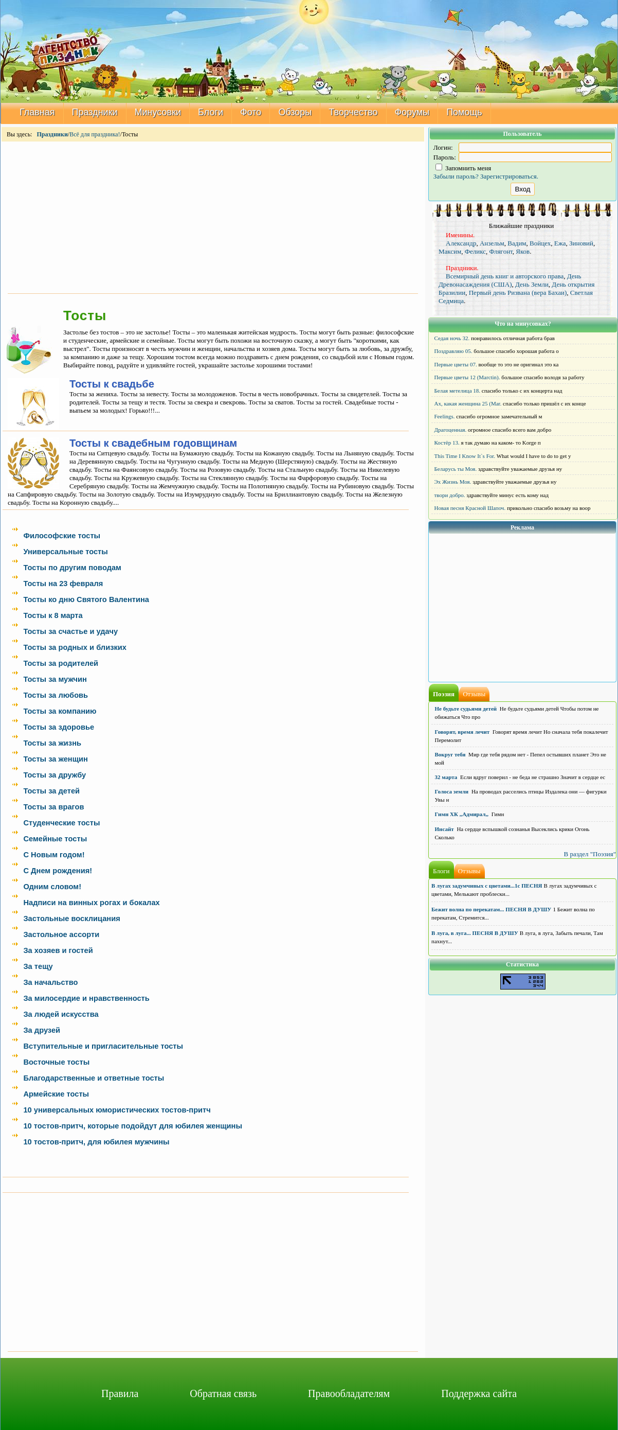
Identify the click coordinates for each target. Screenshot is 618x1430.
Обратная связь (223, 1393)
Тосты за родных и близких (74, 647)
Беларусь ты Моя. (455, 469)
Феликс (475, 251)
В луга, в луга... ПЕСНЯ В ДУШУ (474, 933)
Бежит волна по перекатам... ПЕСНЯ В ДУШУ (491, 909)
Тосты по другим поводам (72, 567)
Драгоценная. (450, 430)
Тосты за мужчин (54, 679)
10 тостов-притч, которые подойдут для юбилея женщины (132, 1126)
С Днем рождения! (57, 871)
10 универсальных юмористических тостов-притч (116, 1110)
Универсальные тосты (65, 552)
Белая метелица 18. (457, 390)
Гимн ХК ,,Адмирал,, (461, 814)
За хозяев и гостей (58, 950)
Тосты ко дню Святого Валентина (86, 599)
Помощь (464, 112)
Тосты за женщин (55, 759)
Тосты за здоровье (58, 727)
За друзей (41, 1030)
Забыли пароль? (456, 176)
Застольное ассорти (61, 934)
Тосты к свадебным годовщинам (153, 443)
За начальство (50, 982)
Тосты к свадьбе (111, 384)
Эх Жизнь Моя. (452, 482)
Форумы (412, 112)
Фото (250, 112)
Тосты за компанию (59, 711)
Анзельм (492, 243)
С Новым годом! (53, 855)
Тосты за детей (51, 791)
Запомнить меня (463, 168)
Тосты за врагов (53, 807)
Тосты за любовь (55, 695)
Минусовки (158, 112)
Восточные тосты (56, 1062)
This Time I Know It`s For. (465, 456)
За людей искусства (60, 1014)
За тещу (37, 966)
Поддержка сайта (479, 1393)
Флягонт (501, 251)
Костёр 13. (447, 442)
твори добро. (449, 495)
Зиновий (581, 243)
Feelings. (444, 416)
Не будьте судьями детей (466, 708)
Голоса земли (452, 791)
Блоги (210, 112)
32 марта (446, 777)
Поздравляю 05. (453, 351)
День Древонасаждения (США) (510, 280)
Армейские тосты (56, 1094)
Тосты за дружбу (54, 775)
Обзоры (295, 112)
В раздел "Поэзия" (590, 854)
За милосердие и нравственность (86, 998)
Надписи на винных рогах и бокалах (91, 902)
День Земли (532, 284)
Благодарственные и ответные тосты (93, 1078)
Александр (461, 243)
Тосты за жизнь (52, 743)
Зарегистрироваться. (509, 176)
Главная (37, 112)
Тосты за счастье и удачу (70, 631)
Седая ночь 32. (452, 338)
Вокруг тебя (450, 754)
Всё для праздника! (94, 134)
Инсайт (444, 829)
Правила (119, 1393)
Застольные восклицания (71, 918)
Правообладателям (349, 1393)
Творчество (353, 112)
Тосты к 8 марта (52, 615)
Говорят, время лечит (462, 732)
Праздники (95, 112)
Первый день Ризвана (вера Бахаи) (518, 292)
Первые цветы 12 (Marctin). (467, 377)
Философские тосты (61, 536)
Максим (450, 251)
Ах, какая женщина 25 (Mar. (468, 403)
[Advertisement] (213, 217)
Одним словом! (52, 886)
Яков (523, 251)
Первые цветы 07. (455, 364)
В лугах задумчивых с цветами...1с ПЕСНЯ (486, 885)
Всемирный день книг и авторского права (505, 276)
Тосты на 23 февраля (63, 583)
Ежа (560, 243)
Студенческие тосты (61, 823)
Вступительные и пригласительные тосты (103, 1046)
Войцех (540, 243)
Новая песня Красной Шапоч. (470, 508)
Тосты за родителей (60, 663)
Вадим (516, 243)
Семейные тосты (55, 839)
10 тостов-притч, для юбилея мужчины (96, 1142)
